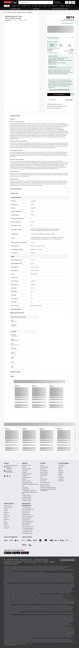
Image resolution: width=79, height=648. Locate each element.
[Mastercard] (46, 540)
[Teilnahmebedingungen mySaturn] (13, 559)
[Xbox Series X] (6, 528)
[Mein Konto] (66, 2)
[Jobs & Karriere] (43, 468)
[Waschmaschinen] (61, 465)
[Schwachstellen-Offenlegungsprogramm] (48, 487)
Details (71, 53)
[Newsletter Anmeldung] (26, 477)
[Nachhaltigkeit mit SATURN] (27, 482)
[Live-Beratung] (24, 475)
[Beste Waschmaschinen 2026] (27, 516)
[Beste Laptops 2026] (26, 519)
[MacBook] (5, 514)
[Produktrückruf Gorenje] (26, 497)
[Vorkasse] (57, 540)
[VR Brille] (5, 524)
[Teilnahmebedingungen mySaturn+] (26, 559)
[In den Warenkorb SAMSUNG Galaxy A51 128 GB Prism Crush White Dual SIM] (58, 94)
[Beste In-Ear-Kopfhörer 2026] (27, 526)
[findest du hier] (9, 468)
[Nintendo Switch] (7, 516)
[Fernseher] (60, 475)
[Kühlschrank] (60, 467)
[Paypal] (35, 540)
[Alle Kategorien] (61, 480)
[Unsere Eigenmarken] (44, 474)
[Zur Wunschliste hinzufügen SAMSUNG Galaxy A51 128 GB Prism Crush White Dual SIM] (72, 94)
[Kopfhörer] (60, 474)
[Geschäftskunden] (43, 470)
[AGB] (4, 559)
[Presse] (41, 477)
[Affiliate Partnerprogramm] (45, 482)
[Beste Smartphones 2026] (27, 518)
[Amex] (40, 540)
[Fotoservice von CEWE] (26, 480)
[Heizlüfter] (6, 510)
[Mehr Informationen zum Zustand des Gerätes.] (73, 23)
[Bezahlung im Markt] (62, 540)
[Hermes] (11, 540)
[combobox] (37, 2)
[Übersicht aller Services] (26, 465)
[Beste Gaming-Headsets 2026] (28, 509)
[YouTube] (7, 476)
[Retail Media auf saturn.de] (45, 486)
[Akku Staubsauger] (7, 505)
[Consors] (24, 540)
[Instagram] (10, 476)
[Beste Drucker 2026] (26, 512)
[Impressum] (39, 561)
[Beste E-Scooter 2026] (26, 511)
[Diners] (67, 540)
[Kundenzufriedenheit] (44, 467)
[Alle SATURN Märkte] (44, 472)
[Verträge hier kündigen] (26, 500)
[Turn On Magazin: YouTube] (27, 533)
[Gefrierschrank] (61, 477)
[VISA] (51, 540)
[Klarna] (24, 545)
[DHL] (6, 540)
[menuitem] (16, 6)
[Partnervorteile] (43, 480)
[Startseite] (5, 12)
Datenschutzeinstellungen (67, 560)
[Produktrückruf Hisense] (26, 498)
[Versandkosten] (25, 470)
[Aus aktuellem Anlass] (26, 514)
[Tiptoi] (5, 521)
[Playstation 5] (60, 470)
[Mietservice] (24, 479)
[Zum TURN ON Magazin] (26, 507)
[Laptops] (59, 468)
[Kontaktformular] (9, 471)
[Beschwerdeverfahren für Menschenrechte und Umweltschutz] (48, 490)
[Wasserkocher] (6, 526)
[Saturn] (10, 2)
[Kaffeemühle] (6, 512)
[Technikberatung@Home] (27, 474)
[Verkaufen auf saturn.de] (45, 484)
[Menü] (7, 6)
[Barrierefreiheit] (45, 561)
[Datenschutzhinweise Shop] (8, 561)
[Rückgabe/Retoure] (25, 489)
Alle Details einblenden (15, 309)
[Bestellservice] (24, 472)
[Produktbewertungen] (9, 20)
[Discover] (29, 545)
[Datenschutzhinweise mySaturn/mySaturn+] (41, 559)
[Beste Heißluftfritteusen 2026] (28, 521)
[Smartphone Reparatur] (26, 468)
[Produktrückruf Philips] (26, 495)
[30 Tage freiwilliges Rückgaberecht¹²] (29, 490)
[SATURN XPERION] (43, 479)
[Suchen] (20, 2)
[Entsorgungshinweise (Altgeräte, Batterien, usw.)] (30, 485)
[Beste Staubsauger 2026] (27, 523)
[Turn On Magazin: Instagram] (27, 528)
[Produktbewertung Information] (16, 20)
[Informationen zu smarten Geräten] (30, 561)
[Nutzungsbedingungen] (18, 561)
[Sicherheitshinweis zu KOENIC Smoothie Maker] (30, 493)
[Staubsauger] (60, 472)
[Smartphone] (60, 479)
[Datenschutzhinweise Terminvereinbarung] (11, 563)
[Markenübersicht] (43, 475)
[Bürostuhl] (6, 509)
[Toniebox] (6, 522)
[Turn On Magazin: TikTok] (27, 531)
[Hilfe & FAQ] (24, 467)
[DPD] (17, 541)
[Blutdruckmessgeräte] (8, 507)
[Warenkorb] (73, 2)
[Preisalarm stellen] (70, 2)
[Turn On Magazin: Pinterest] (27, 530)
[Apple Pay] (29, 540)
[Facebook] (5, 476)
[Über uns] (42, 465)
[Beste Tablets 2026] (26, 524)
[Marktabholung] (25, 487)
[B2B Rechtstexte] (52, 561)
